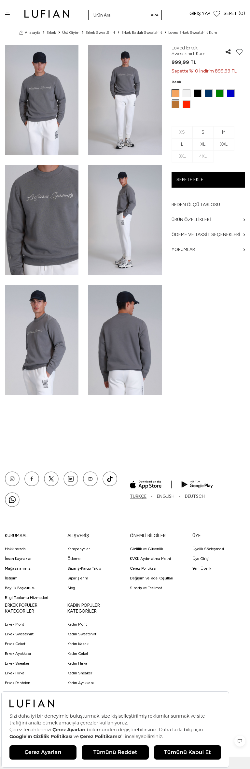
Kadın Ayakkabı (80, 683)
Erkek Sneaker (17, 663)
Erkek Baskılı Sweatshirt (141, 32)
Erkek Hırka (14, 673)
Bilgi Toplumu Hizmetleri (26, 597)
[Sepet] (234, 14)
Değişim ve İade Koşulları (151, 578)
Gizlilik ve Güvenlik (146, 549)
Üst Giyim (70, 32)
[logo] (46, 14)
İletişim (11, 578)
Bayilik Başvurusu (20, 588)
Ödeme (73, 558)
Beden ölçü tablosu (196, 204)
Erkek (51, 32)
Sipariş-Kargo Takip (84, 568)
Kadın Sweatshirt (81, 634)
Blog (71, 588)
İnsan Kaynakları (19, 558)
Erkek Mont (14, 624)
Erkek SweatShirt (100, 32)
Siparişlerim (77, 578)
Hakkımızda (15, 549)
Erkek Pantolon (17, 683)
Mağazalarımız (18, 568)
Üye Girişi (200, 558)
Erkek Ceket (15, 644)
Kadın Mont (77, 624)
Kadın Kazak (78, 644)
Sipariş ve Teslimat (146, 588)
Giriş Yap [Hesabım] (199, 13)
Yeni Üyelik (201, 568)
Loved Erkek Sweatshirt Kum (192, 32)
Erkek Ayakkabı (18, 653)
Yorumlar (208, 249)
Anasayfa (30, 32)
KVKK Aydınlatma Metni (150, 558)
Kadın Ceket (77, 653)
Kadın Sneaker (79, 673)
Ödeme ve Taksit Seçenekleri (208, 234)
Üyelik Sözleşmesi (208, 549)
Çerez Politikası (143, 568)
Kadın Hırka (77, 663)
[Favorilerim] (217, 14)
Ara (155, 15)
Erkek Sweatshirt (19, 634)
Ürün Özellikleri (208, 219)
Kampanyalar (78, 549)
